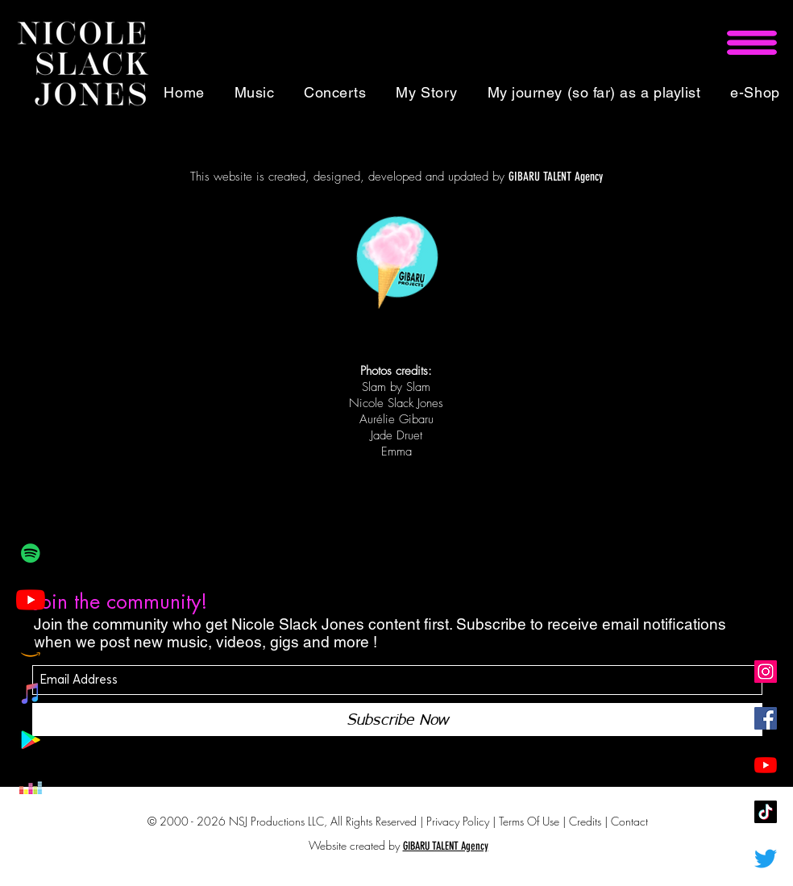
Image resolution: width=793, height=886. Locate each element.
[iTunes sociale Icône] (30, 693)
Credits (586, 821)
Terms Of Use (529, 821)
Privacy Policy (457, 821)
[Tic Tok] (765, 812)
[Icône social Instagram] (765, 671)
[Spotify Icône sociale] (30, 553)
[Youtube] (30, 599)
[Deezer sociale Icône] (30, 786)
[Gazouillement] (765, 858)
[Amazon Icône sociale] (30, 646)
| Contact (626, 821)
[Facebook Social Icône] (765, 718)
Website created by (354, 845)
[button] (752, 43)
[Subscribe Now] (397, 719)
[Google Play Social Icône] (30, 740)
